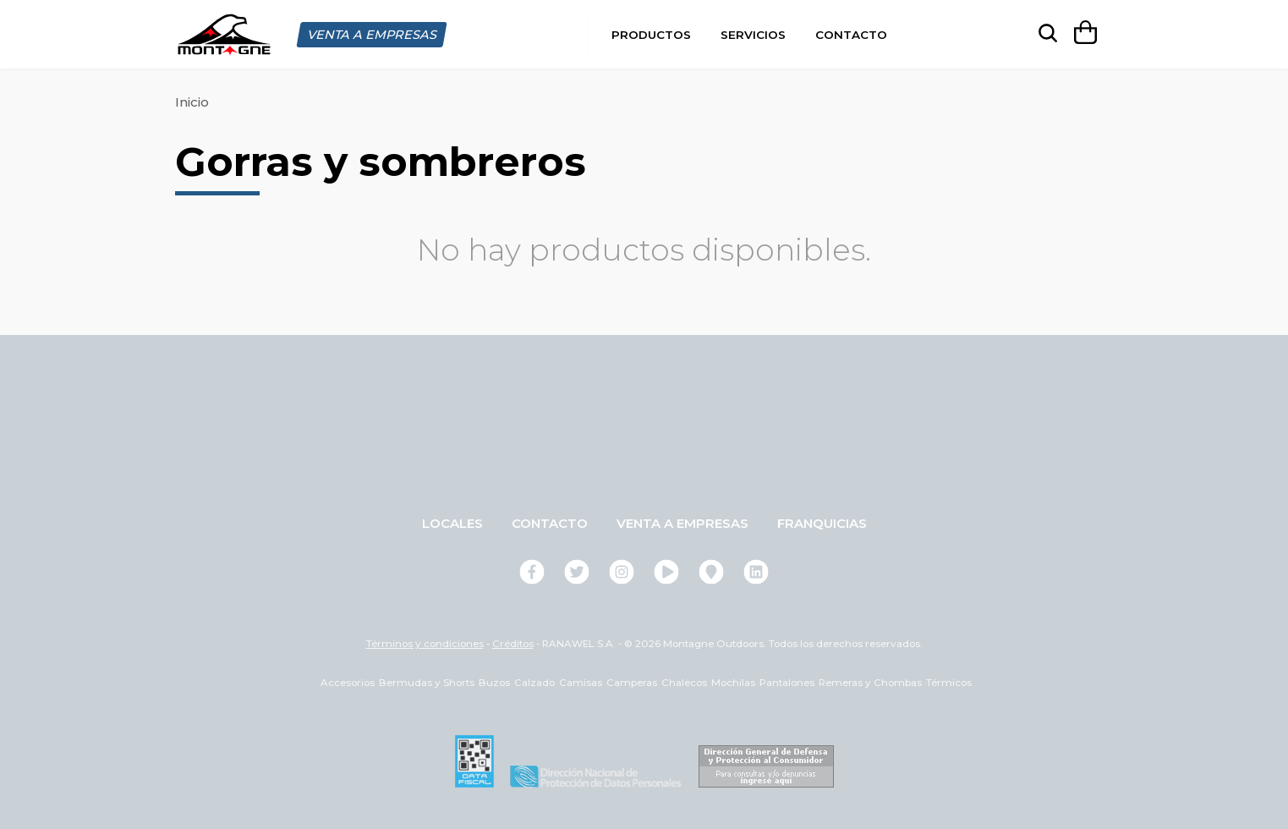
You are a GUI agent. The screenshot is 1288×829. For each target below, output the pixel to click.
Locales (452, 522)
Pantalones (786, 682)
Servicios (753, 34)
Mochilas (733, 682)
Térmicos (949, 682)
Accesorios (348, 682)
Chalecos (684, 682)
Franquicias (822, 522)
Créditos (513, 643)
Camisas (580, 682)
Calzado (534, 682)
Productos (651, 34)
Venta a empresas (682, 522)
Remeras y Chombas (870, 682)
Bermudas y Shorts (426, 682)
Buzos (494, 682)
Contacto (851, 34)
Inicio (192, 101)
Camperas (631, 682)
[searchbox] (1044, 33)
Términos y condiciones (425, 643)
